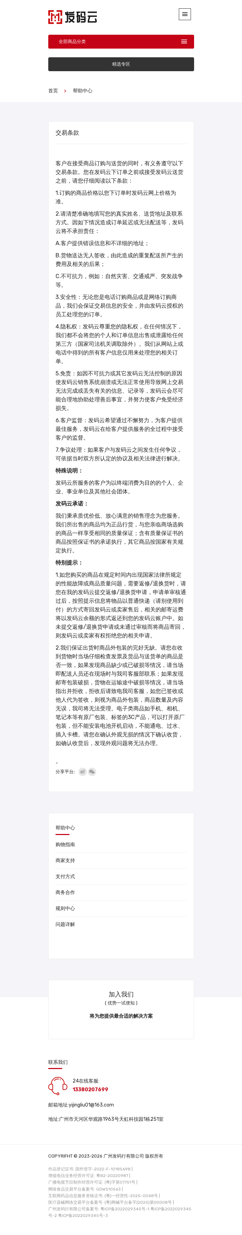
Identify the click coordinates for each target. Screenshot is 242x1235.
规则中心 (65, 908)
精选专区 (121, 64)
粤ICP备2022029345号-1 (124, 1209)
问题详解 (65, 924)
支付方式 (65, 876)
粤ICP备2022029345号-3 (83, 1215)
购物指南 (65, 845)
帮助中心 (82, 91)
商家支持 (65, 860)
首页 (53, 91)
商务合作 (65, 892)
